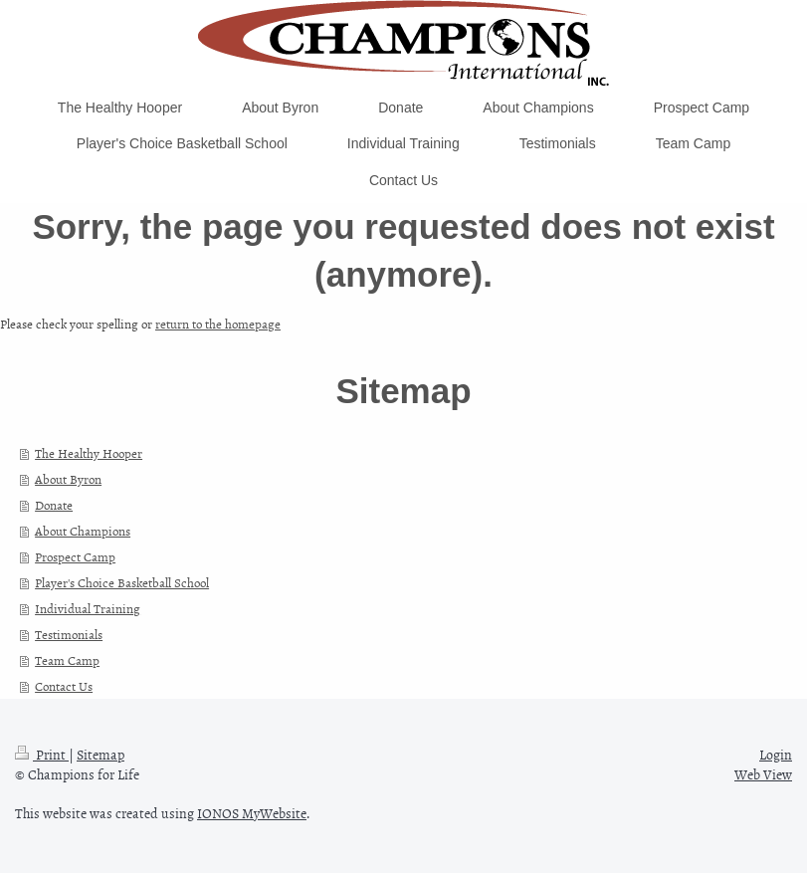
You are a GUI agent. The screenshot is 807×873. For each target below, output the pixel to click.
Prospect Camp (75, 556)
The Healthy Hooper (88, 453)
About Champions (82, 531)
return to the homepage (218, 323)
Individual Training (87, 608)
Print (42, 754)
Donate (54, 505)
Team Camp (67, 660)
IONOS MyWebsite (251, 812)
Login (775, 754)
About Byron (68, 479)
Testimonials (68, 634)
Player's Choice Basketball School (122, 582)
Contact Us (64, 686)
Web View (763, 774)
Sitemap (100, 754)
